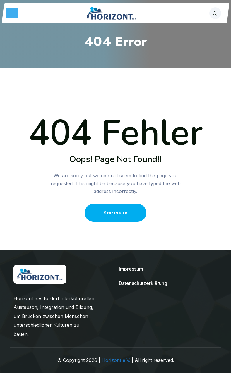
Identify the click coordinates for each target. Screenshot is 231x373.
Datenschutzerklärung (143, 283)
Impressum (131, 269)
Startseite (116, 212)
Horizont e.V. (116, 360)
